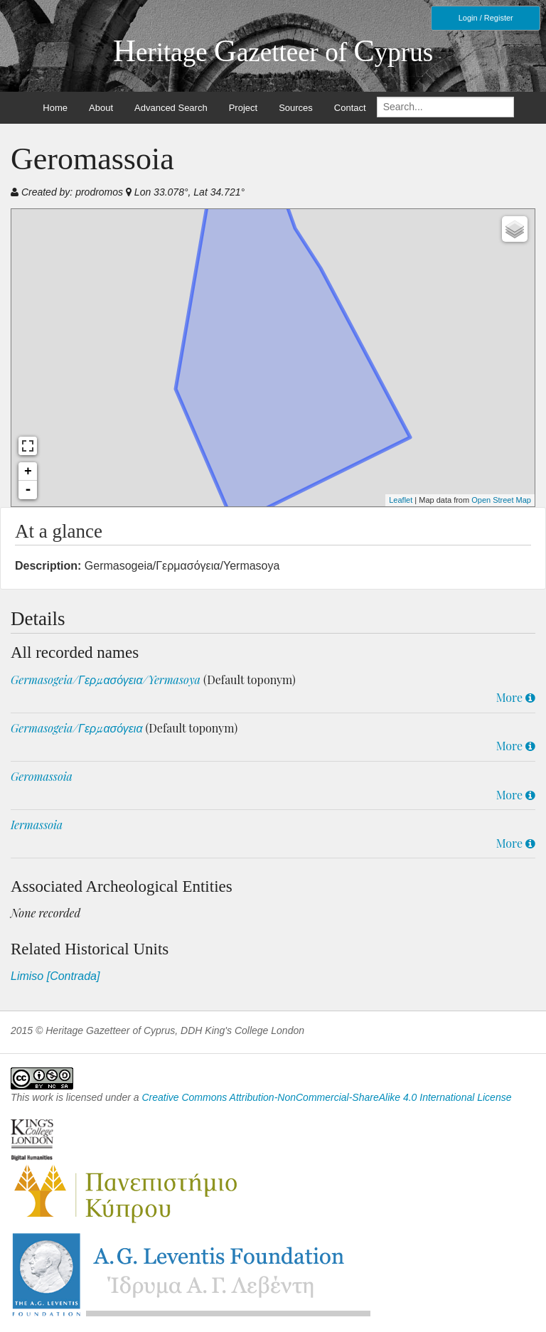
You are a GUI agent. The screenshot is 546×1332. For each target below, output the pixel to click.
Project (243, 107)
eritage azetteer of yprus (273, 52)
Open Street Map (501, 500)
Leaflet (400, 500)
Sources (296, 107)
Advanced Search (171, 107)
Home (55, 107)
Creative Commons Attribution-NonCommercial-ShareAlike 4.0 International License (326, 1097)
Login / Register (486, 18)
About (101, 107)
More (515, 697)
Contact (350, 107)
